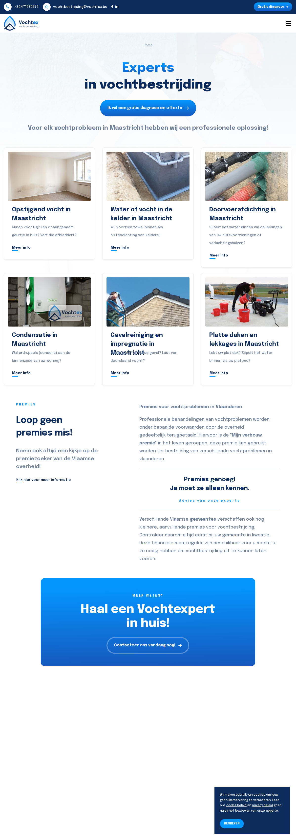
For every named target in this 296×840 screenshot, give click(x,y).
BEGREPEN (232, 823)
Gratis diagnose (273, 6)
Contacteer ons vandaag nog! (148, 645)
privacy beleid (262, 805)
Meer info (21, 247)
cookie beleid (236, 805)
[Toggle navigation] (288, 23)
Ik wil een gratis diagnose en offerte (148, 108)
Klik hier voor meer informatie (43, 480)
